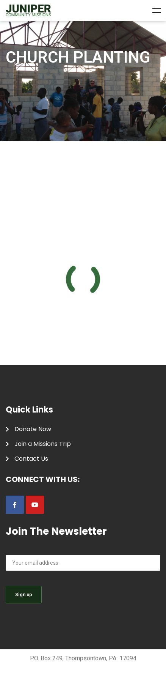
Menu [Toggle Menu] (156, 10)
